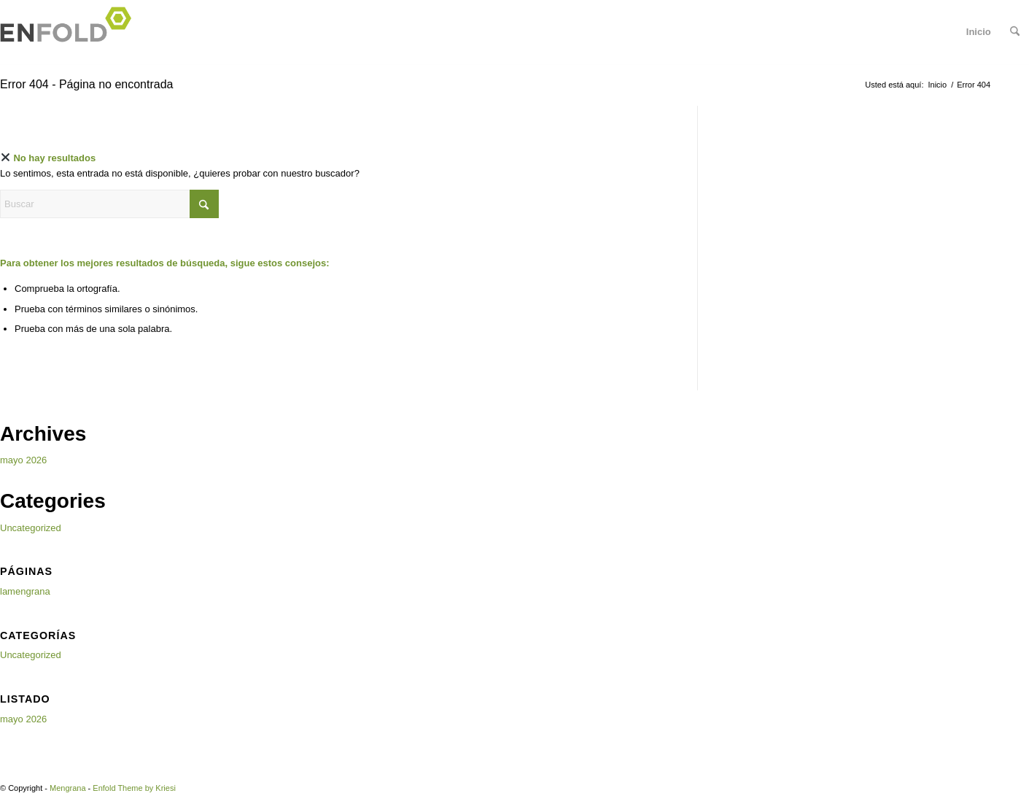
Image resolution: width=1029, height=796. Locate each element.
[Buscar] (1015, 32)
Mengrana (68, 788)
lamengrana (25, 591)
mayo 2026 (23, 460)
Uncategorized (30, 527)
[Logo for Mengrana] (70, 32)
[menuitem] (1015, 32)
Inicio (978, 31)
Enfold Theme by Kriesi (134, 788)
